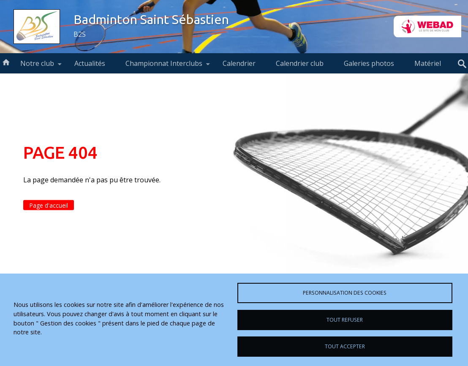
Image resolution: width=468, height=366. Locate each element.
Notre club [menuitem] (37, 66)
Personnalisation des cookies (344, 292)
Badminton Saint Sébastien (151, 19)
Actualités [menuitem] (89, 63)
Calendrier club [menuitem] (300, 63)
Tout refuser (345, 319)
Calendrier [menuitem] (239, 63)
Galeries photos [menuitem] (369, 63)
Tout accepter (345, 346)
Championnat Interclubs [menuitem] (163, 66)
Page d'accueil (48, 205)
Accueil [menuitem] (6, 61)
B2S (79, 34)
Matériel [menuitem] (427, 63)
